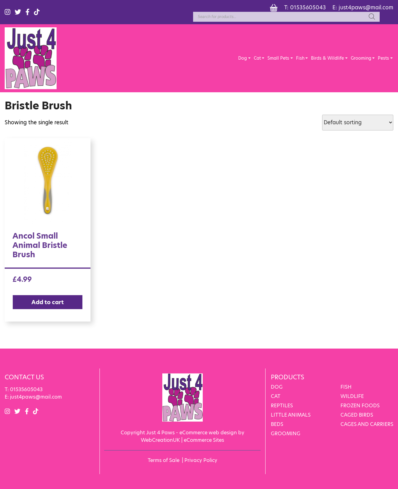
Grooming (361, 58)
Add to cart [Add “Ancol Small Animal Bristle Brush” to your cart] (47, 302)
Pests (383, 58)
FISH (346, 387)
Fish (300, 58)
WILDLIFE (352, 396)
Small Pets (278, 58)
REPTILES (282, 405)
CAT (275, 396)
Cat (257, 58)
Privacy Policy (200, 460)
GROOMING (285, 433)
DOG (277, 387)
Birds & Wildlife (327, 58)
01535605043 (308, 7)
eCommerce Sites (204, 440)
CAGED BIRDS (356, 414)
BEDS (277, 424)
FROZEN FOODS (360, 405)
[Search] (372, 17)
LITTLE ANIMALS (291, 414)
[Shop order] (357, 122)
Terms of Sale (163, 460)
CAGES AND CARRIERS (366, 424)
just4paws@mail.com (366, 7)
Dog (242, 58)
